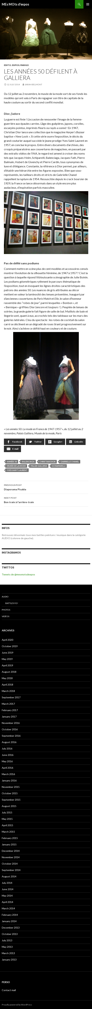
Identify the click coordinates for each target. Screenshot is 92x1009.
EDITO (7, 65)
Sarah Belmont (33, 84)
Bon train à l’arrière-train (46, 500)
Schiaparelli (58, 466)
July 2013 (7, 940)
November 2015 (11, 786)
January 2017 (9, 716)
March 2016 (8, 774)
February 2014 (10, 914)
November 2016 (11, 722)
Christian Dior (48, 461)
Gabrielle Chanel (70, 461)
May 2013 (7, 946)
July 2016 (7, 748)
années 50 (12, 461)
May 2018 (7, 678)
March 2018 (8, 690)
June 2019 (7, 652)
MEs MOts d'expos (15, 4)
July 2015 (7, 812)
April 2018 (7, 684)
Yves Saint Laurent (17, 470)
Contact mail (9, 990)
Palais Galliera (39, 466)
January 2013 (9, 959)
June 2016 (7, 754)
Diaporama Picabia (46, 487)
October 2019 (10, 646)
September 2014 (11, 870)
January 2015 (9, 844)
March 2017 (8, 703)
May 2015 (7, 818)
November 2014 (11, 857)
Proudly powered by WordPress (17, 1004)
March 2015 (8, 831)
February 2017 (10, 710)
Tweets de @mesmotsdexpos (18, 574)
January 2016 (9, 780)
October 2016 (10, 729)
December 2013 (11, 927)
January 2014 (9, 921)
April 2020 (7, 639)
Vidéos (5, 616)
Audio (5, 596)
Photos (6, 609)
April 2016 (7, 767)
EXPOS (15, 65)
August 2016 (9, 742)
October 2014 (10, 863)
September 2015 (11, 799)
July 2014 (7, 882)
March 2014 (8, 908)
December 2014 (11, 850)
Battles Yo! (11, 603)
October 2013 (10, 933)
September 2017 (11, 697)
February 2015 (10, 838)
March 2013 (8, 953)
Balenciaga (28, 461)
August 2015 (9, 806)
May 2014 (7, 895)
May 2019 (7, 658)
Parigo (24, 65)
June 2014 (7, 889)
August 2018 (9, 671)
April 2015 (7, 825)
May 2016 (7, 761)
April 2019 (7, 665)
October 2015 (10, 793)
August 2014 (9, 876)
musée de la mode (16, 466)
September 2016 (11, 735)
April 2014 (7, 901)
